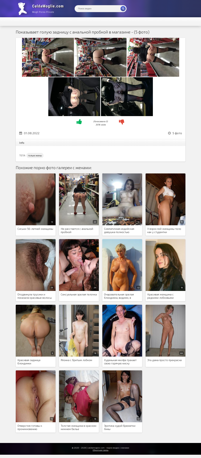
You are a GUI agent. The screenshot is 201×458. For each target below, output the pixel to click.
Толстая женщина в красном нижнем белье (78, 427)
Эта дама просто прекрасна (164, 360)
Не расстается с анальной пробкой (77, 230)
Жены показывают (42, 8)
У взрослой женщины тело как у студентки (164, 230)
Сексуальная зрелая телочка (79, 294)
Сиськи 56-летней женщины (35, 228)
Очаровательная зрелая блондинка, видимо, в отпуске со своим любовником (119, 296)
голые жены (35, 155)
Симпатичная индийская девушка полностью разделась (119, 230)
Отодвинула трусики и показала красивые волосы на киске (34, 296)
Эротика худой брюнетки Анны (119, 427)
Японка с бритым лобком (76, 360)
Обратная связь (100, 450)
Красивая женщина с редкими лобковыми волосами (160, 296)
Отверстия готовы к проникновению (29, 427)
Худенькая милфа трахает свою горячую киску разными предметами (120, 361)
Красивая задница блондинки (28, 361)
